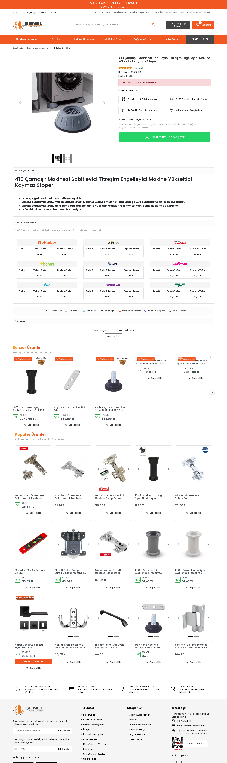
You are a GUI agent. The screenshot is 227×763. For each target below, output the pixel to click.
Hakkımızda (89, 715)
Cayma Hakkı (90, 739)
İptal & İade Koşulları (93, 734)
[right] (214, 392)
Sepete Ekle (31, 425)
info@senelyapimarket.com (188, 726)
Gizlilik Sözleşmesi (92, 720)
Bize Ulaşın (179, 708)
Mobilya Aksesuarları (139, 715)
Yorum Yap (113, 336)
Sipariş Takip (172, 12)
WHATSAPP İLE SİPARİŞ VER (165, 137)
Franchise (88, 749)
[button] (203, 25)
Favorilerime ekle (128, 90)
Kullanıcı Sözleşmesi (93, 725)
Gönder (64, 731)
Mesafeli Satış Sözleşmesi (96, 744)
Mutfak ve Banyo (137, 729)
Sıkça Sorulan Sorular (191, 12)
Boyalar (133, 720)
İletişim (207, 12)
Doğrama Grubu (137, 734)
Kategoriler (134, 708)
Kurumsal (87, 708)
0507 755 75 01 (181, 721)
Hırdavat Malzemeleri (140, 725)
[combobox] (16, 749)
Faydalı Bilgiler (136, 739)
